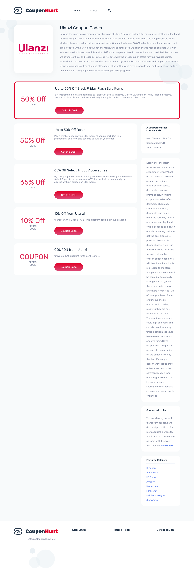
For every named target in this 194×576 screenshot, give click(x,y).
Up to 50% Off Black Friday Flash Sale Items (89, 89)
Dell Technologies (155, 495)
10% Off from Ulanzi (69, 214)
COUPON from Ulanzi (70, 250)
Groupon (151, 468)
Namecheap (152, 486)
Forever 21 (151, 491)
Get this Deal (69, 110)
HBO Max (151, 477)
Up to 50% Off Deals (69, 130)
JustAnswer (152, 500)
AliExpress (152, 472)
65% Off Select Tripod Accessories (80, 171)
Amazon (150, 481)
